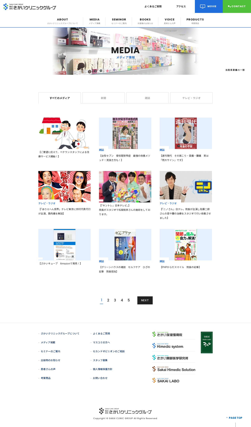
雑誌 (147, 98)
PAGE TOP (235, 418)
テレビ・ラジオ (191, 98)
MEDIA (94, 21)
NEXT (145, 300)
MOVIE (211, 6)
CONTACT (238, 6)
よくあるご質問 (153, 6)
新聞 (103, 98)
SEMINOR (119, 21)
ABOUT (62, 21)
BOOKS (145, 21)
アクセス (181, 6)
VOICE (170, 21)
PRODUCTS (195, 21)
